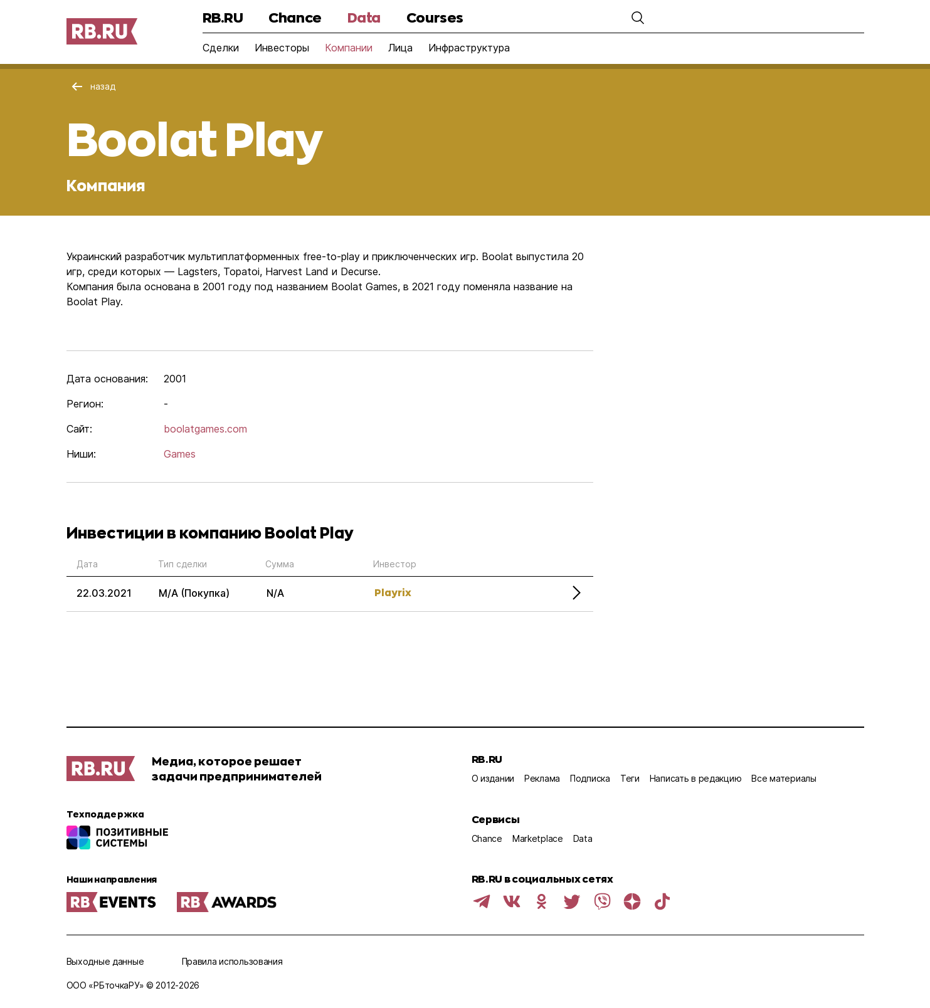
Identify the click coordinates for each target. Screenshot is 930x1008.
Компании (349, 47)
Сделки (221, 47)
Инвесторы (282, 47)
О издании (493, 778)
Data (364, 17)
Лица (400, 47)
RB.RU (223, 17)
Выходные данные (105, 961)
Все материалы (783, 778)
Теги (630, 778)
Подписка (590, 778)
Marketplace (537, 838)
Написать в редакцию (696, 778)
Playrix (392, 592)
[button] (637, 17)
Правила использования (232, 961)
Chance (294, 17)
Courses (434, 17)
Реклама (542, 778)
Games (180, 454)
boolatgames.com (205, 429)
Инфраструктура (469, 47)
